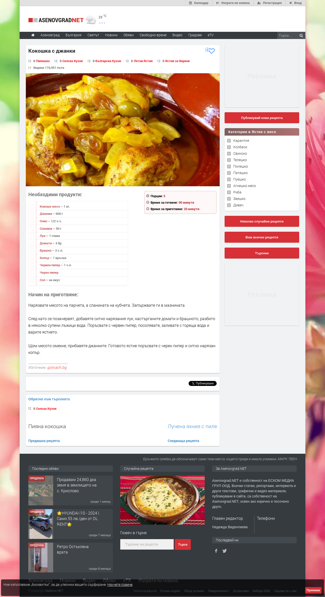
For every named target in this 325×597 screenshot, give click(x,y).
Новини (111, 35)
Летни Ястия (143, 61)
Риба (237, 192)
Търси (182, 544)
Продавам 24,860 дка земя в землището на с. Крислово (77, 485)
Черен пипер (49, 272)
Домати (46, 243)
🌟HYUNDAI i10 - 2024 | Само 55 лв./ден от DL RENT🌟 (78, 518)
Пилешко (43, 61)
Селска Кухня (72, 61)
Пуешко (239, 179)
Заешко (239, 198)
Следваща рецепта (183, 440)
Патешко (240, 172)
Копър (45, 258)
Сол (43, 280)
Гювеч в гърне (133, 532)
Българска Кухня (108, 61)
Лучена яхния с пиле (192, 426)
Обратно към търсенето (49, 399)
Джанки (46, 213)
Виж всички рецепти (261, 237)
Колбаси (240, 147)
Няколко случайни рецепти (262, 221)
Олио (44, 221)
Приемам (313, 590)
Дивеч (238, 205)
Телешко (240, 159)
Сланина (46, 228)
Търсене (262, 253)
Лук (43, 235)
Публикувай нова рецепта (262, 118)
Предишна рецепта (44, 440)
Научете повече (119, 584)
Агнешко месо (244, 185)
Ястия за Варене (177, 61)
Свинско (240, 153)
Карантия (241, 140)
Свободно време (153, 35)
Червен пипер (50, 265)
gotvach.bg (57, 367)
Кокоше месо (50, 206)
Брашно (46, 250)
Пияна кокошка (47, 426)
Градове (195, 35)
